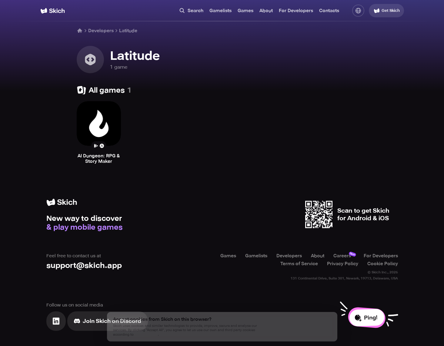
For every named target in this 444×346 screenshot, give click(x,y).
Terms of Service (299, 263)
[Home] (52, 11)
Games (245, 10)
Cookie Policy (382, 263)
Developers (101, 30)
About (266, 10)
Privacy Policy (342, 263)
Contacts (329, 10)
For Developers (296, 10)
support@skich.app (84, 265)
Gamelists (220, 10)
